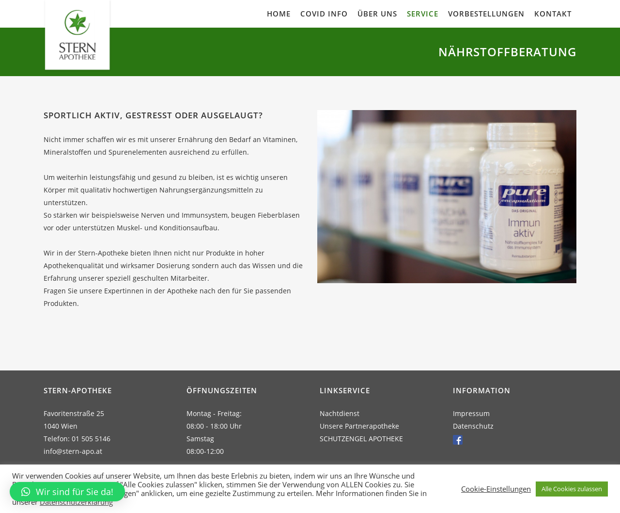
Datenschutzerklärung (76, 502)
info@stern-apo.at (73, 451)
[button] (67, 491)
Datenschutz (473, 426)
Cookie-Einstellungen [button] (496, 488)
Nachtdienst (339, 413)
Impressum (471, 413)
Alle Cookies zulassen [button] (572, 488)
